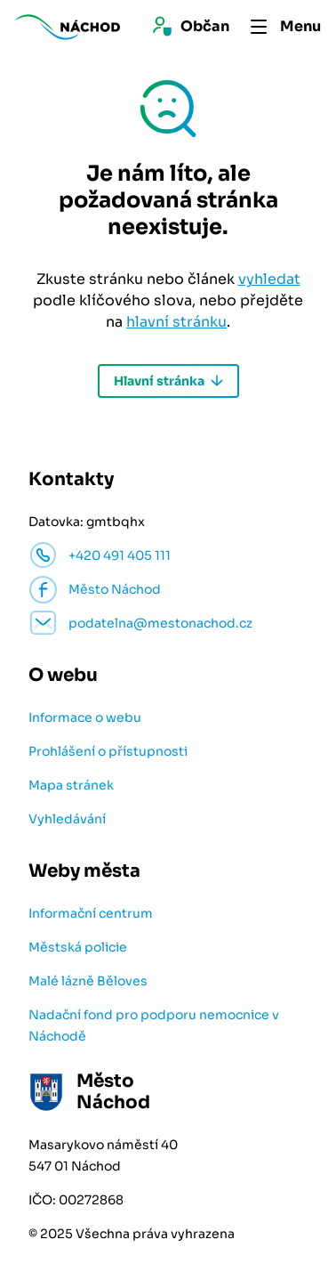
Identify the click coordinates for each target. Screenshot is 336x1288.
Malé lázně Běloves (88, 981)
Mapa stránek (71, 785)
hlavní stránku (176, 321)
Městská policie (77, 947)
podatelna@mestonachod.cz (160, 623)
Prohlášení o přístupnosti (108, 751)
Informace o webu (84, 717)
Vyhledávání (67, 819)
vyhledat (269, 279)
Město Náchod (114, 589)
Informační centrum (90, 913)
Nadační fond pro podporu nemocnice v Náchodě (153, 1025)
